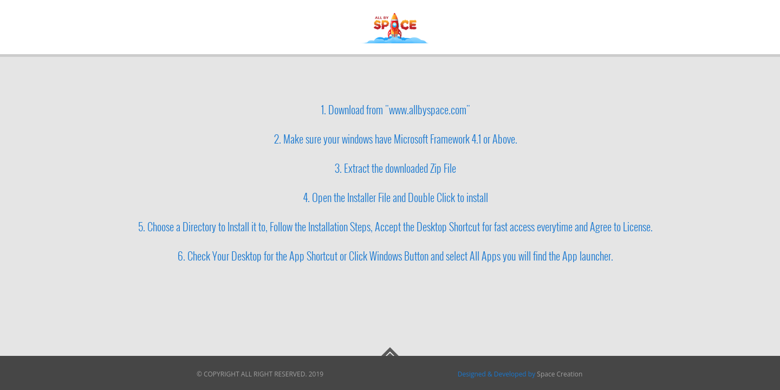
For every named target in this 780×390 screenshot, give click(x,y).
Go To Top (390, 351)
